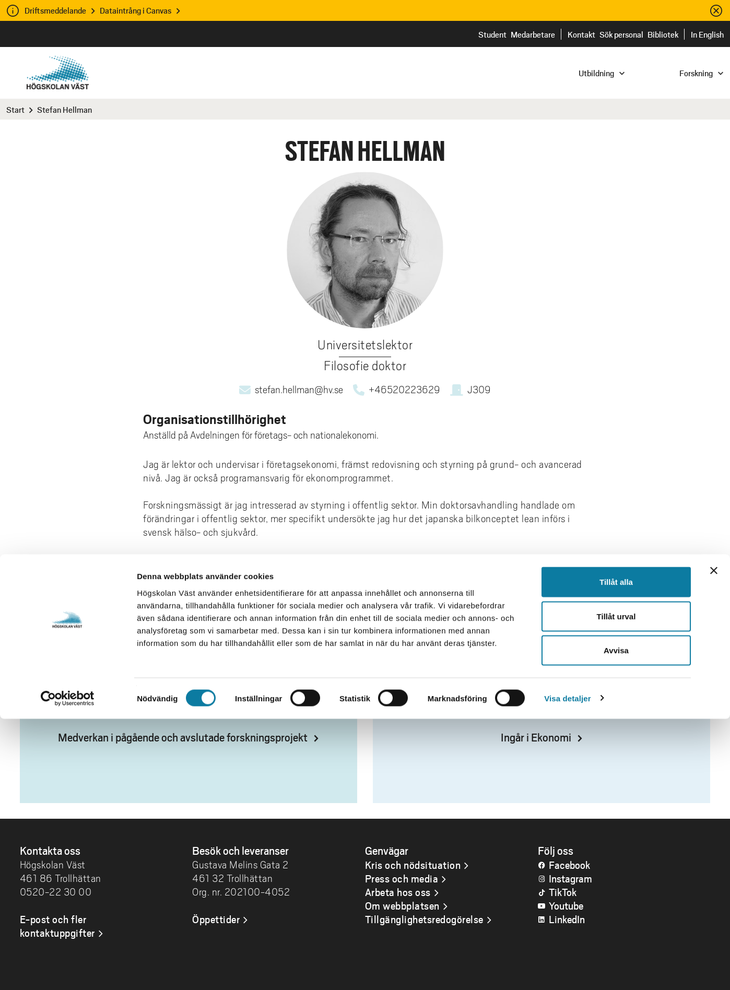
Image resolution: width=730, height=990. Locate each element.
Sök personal (621, 34)
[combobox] (659, 72)
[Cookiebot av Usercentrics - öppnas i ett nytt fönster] (67, 969)
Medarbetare (533, 34)
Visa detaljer (567, 969)
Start (15, 109)
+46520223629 (404, 389)
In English (707, 34)
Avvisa (616, 921)
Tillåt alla (616, 852)
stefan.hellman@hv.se (299, 389)
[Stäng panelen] (713, 841)
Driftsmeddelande (55, 10)
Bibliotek (662, 34)
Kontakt (581, 34)
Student (492, 34)
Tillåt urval (616, 887)
